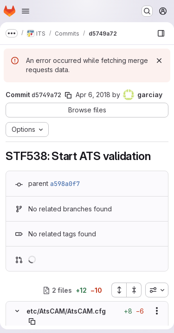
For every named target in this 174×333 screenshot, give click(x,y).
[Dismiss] (159, 60)
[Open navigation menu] (25, 11)
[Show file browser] (161, 33)
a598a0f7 (65, 183)
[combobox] (156, 290)
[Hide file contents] (17, 310)
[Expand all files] (118, 290)
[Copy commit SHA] (68, 95)
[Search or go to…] (147, 11)
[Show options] (156, 310)
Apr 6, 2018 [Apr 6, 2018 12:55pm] (93, 95)
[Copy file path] (32, 321)
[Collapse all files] (134, 290)
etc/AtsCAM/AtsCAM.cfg (66, 311)
